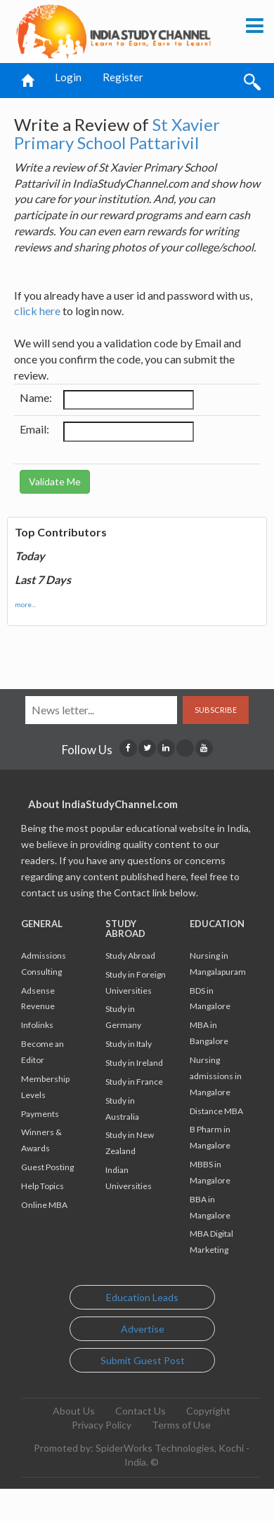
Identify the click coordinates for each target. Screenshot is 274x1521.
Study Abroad (130, 955)
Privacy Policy (101, 1425)
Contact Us (140, 1411)
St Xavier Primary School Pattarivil (117, 133)
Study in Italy (128, 1044)
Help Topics (42, 1186)
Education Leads (142, 1297)
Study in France (134, 1081)
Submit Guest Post (142, 1360)
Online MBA (44, 1205)
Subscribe (216, 709)
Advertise (142, 1329)
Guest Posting (47, 1167)
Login (68, 77)
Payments (40, 1114)
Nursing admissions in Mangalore (216, 1076)
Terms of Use (181, 1425)
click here (37, 310)
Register (123, 77)
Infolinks (37, 1025)
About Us (74, 1411)
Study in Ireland (134, 1062)
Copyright (208, 1411)
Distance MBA (216, 1111)
